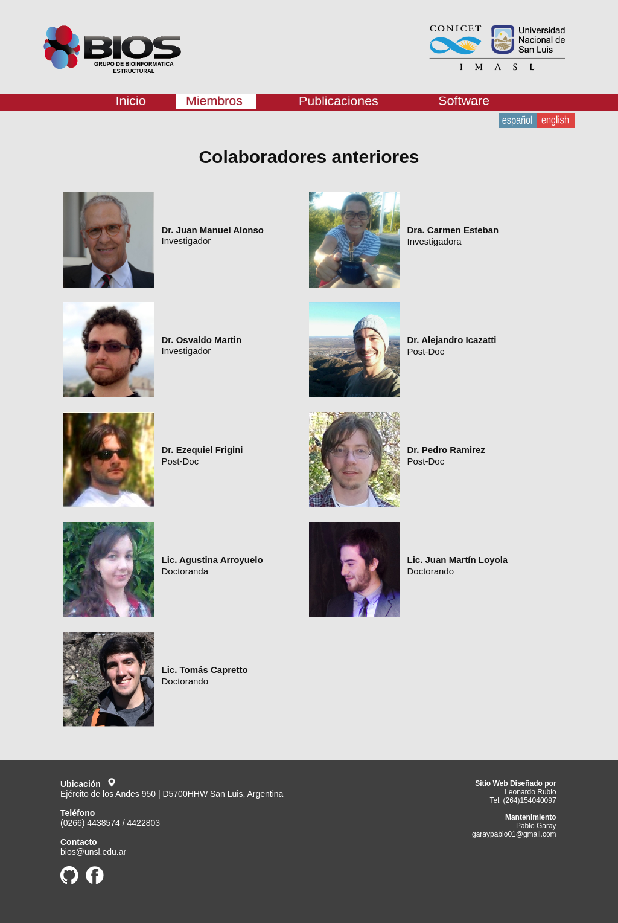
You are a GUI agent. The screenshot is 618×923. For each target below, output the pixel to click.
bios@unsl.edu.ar (93, 852)
